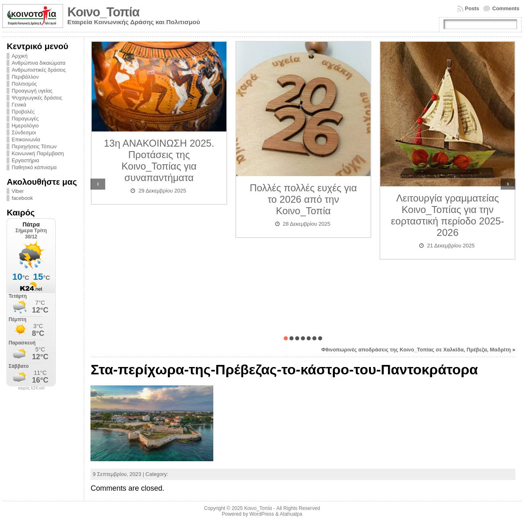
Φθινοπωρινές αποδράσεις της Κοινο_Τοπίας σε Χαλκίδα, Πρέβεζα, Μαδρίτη (416, 350)
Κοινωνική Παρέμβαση (37, 153)
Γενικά (18, 105)
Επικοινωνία (25, 139)
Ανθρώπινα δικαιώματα (38, 63)
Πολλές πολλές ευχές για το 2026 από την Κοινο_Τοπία (303, 199)
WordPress (261, 514)
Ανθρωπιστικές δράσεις (38, 70)
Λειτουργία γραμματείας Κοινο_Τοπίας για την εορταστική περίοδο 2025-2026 (447, 215)
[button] (286, 338)
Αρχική (19, 56)
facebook (22, 198)
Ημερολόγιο (24, 125)
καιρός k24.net (31, 388)
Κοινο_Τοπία (103, 12)
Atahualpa (291, 514)
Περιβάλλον (24, 77)
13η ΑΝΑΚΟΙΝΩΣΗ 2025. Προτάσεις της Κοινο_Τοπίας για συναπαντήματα (159, 160)
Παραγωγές (24, 119)
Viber (17, 191)
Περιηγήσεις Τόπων (33, 146)
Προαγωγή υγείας (31, 91)
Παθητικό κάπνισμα (33, 167)
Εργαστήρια (25, 160)
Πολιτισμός (24, 84)
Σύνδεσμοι (23, 132)
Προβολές (22, 112)
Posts (472, 8)
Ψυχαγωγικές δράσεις (36, 98)
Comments (505, 8)
